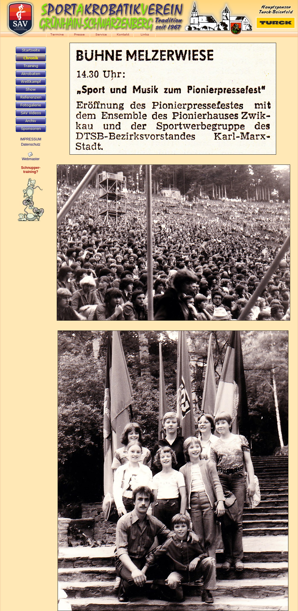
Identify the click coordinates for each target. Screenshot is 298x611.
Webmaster (31, 159)
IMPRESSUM (30, 139)
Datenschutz (30, 144)
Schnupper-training (30, 170)
